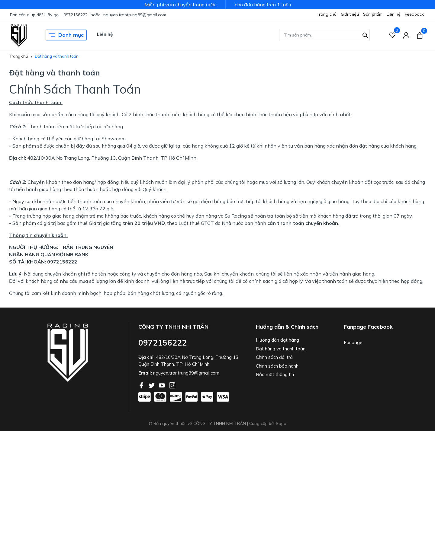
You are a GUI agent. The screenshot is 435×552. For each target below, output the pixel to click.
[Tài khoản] (406, 35)
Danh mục (66, 35)
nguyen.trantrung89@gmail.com (134, 15)
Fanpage (353, 342)
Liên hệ (394, 14)
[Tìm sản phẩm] (324, 35)
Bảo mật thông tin (275, 374)
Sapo (281, 423)
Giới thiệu (350, 14)
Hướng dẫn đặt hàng (277, 340)
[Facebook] (142, 385)
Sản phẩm (372, 14)
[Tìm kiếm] (365, 34)
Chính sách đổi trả (274, 357)
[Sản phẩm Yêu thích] (392, 35)
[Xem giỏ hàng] (420, 35)
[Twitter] (152, 385)
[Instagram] (172, 385)
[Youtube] (162, 385)
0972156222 (75, 15)
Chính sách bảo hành (277, 366)
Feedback (414, 14)
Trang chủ (327, 14)
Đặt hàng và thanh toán (280, 349)
